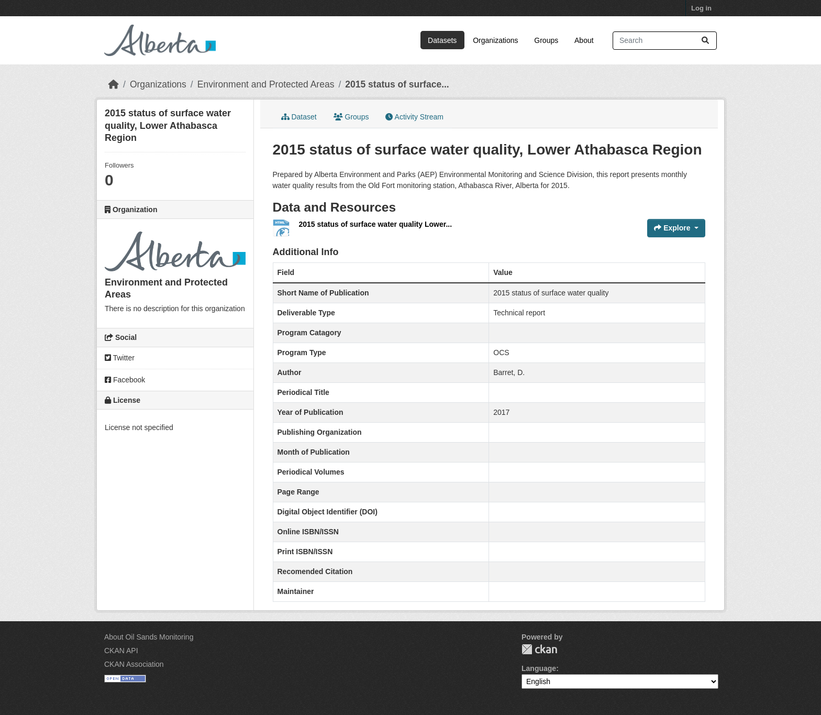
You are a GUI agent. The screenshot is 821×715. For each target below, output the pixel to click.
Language (539, 668)
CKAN (539, 649)
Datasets (442, 40)
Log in (701, 8)
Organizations (495, 40)
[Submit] (705, 40)
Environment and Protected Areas (266, 84)
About (584, 40)
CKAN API (121, 650)
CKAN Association (134, 664)
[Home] (113, 84)
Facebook (125, 380)
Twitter (120, 358)
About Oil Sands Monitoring (148, 637)
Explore (673, 228)
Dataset (299, 117)
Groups (546, 40)
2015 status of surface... (397, 84)
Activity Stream (414, 117)
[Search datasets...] (665, 40)
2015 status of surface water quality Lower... (375, 224)
